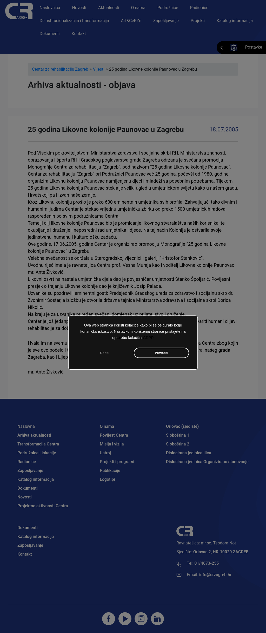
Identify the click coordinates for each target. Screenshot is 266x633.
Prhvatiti (161, 353)
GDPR (148, 337)
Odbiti (104, 353)
